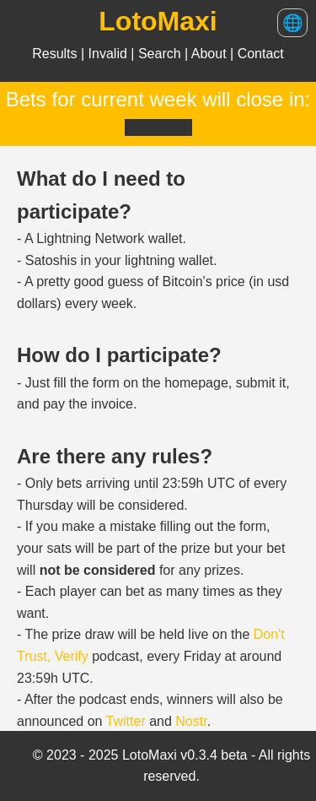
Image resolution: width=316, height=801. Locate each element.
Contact (261, 53)
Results (56, 53)
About (210, 53)
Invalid (109, 53)
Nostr (190, 721)
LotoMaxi (158, 21)
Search (161, 53)
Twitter (126, 721)
